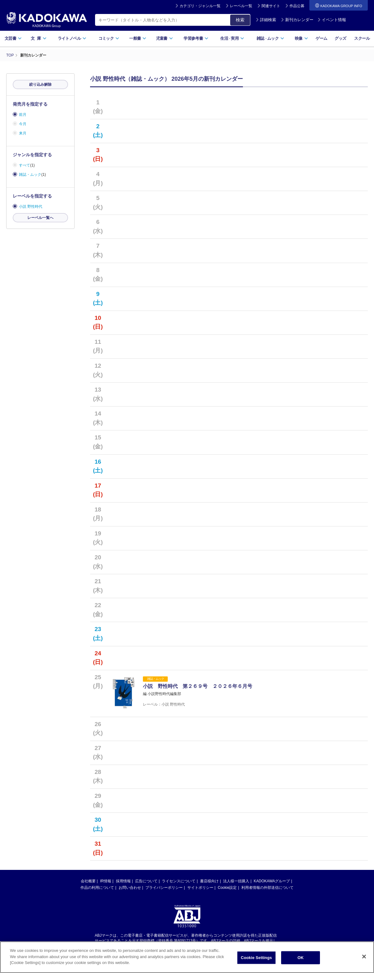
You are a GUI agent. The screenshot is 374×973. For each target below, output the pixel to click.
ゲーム (321, 38)
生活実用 (232, 38)
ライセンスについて (178, 881)
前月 (22, 114)
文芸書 (13, 38)
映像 (301, 38)
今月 (22, 124)
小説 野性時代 (30, 206)
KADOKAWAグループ (272, 881)
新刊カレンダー (297, 19)
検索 (240, 19)
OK (301, 958)
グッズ (340, 38)
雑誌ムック (270, 38)
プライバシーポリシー (164, 887)
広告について (146, 881)
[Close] (364, 957)
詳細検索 (266, 19)
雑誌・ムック (30, 174)
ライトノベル (72, 38)
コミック (108, 38)
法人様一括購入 (236, 881)
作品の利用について (97, 887)
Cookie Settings (256, 958)
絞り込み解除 (40, 84)
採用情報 (123, 881)
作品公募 (297, 6)
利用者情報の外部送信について (267, 887)
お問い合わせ (130, 887)
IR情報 (105, 881)
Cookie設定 (227, 887)
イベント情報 (331, 19)
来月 (22, 133)
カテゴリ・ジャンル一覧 (200, 6)
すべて (24, 165)
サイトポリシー (200, 887)
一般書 (137, 38)
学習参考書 (196, 38)
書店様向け (209, 881)
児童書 (164, 38)
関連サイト (271, 6)
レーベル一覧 (241, 6)
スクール (361, 38)
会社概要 (88, 881)
